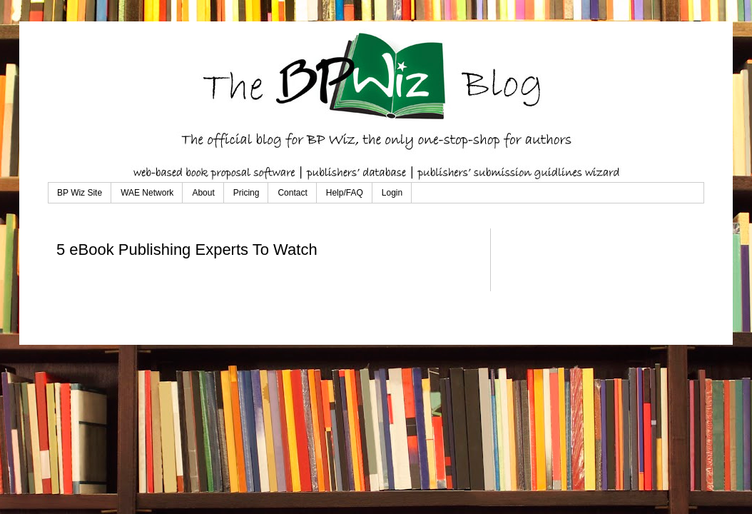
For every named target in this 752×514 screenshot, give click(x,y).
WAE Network (147, 193)
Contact (292, 193)
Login (392, 193)
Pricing (246, 193)
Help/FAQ (344, 193)
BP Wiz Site (79, 193)
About (203, 193)
